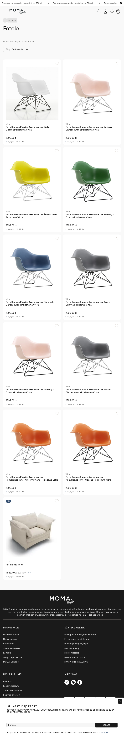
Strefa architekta (11, 648)
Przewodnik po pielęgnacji (77, 639)
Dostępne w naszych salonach (80, 634)
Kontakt (7, 652)
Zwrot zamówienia (12, 690)
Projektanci (9, 643)
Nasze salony (10, 639)
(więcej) (104, 732)
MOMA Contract (11, 661)
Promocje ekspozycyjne (76, 643)
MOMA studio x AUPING (76, 661)
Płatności (7, 681)
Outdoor (11, 20)
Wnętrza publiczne (12, 657)
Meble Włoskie (71, 652)
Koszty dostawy (11, 686)
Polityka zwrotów (11, 695)
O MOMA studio (11, 634)
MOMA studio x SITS (74, 657)
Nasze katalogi (71, 648)
